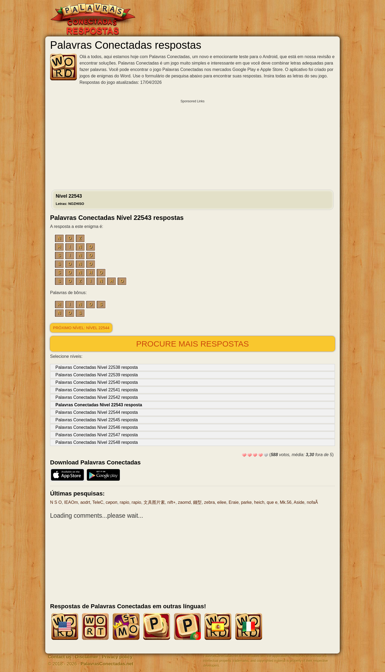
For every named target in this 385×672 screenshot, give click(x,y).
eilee (221, 502)
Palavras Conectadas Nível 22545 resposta (96, 420)
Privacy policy (117, 656)
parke (246, 502)
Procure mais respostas (192, 343)
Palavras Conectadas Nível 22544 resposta (96, 412)
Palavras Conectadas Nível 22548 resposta (96, 442)
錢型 (197, 502)
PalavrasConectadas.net (107, 663)
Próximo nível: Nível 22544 (81, 328)
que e (272, 502)
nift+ (171, 502)
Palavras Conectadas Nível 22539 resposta (96, 375)
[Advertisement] (192, 143)
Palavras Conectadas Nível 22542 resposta (96, 397)
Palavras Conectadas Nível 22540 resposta (96, 382)
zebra (209, 502)
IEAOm (71, 502)
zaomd (184, 502)
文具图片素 (154, 502)
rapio (124, 502)
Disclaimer (86, 656)
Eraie (234, 502)
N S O (56, 502)
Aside (299, 502)
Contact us (59, 656)
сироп (111, 502)
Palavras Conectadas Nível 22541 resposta (96, 390)
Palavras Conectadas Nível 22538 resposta (96, 367)
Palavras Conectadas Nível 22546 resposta (96, 427)
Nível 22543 (70, 199)
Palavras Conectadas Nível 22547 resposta (96, 435)
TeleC (97, 502)
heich (259, 502)
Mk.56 (286, 502)
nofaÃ (312, 502)
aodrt (85, 502)
